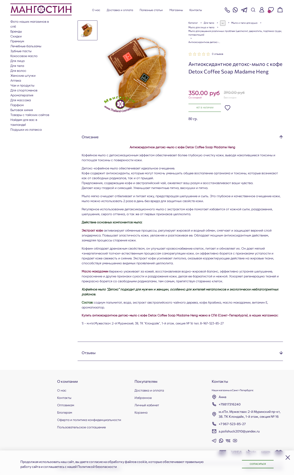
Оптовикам (65, 405)
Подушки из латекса (26, 130)
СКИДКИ (16, 36)
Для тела (17, 66)
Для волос (18, 71)
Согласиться (255, 464)
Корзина (141, 412)
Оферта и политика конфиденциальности (89, 420)
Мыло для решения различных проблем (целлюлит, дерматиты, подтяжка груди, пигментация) (235, 33)
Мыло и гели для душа (244, 23)
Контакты (195, 10)
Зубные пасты (20, 51)
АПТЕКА (15, 80)
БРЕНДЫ (16, 31)
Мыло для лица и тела (201, 27)
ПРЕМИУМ (17, 41)
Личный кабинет (147, 405)
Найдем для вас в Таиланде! (23, 122)
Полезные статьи (151, 10)
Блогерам (64, 412)
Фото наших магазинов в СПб (29, 24)
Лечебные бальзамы (25, 46)
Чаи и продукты (22, 85)
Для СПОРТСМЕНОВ (23, 90)
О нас (96, 10)
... (223, 23)
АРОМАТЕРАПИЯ (21, 95)
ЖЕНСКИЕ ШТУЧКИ (23, 76)
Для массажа (20, 100)
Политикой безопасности (97, 466)
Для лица (17, 61)
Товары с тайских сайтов (29, 115)
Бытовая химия (21, 110)
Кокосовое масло (24, 56)
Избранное (143, 398)
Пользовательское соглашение (81, 427)
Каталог (193, 23)
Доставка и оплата (120, 10)
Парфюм (17, 105)
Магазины (176, 10)
